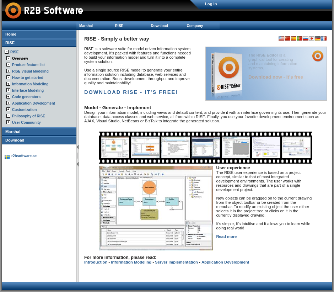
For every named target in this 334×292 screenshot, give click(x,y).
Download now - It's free (275, 77)
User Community (26, 122)
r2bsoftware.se (24, 156)
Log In (211, 4)
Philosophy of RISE (28, 116)
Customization (24, 110)
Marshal (86, 26)
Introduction (95, 262)
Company (195, 26)
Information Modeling (30, 84)
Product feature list (28, 65)
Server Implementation (176, 262)
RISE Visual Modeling (30, 71)
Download (159, 26)
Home (10, 34)
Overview (20, 58)
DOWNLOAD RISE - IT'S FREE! (131, 92)
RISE (119, 26)
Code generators (26, 97)
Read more (226, 236)
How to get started (27, 78)
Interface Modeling (28, 90)
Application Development (33, 103)
